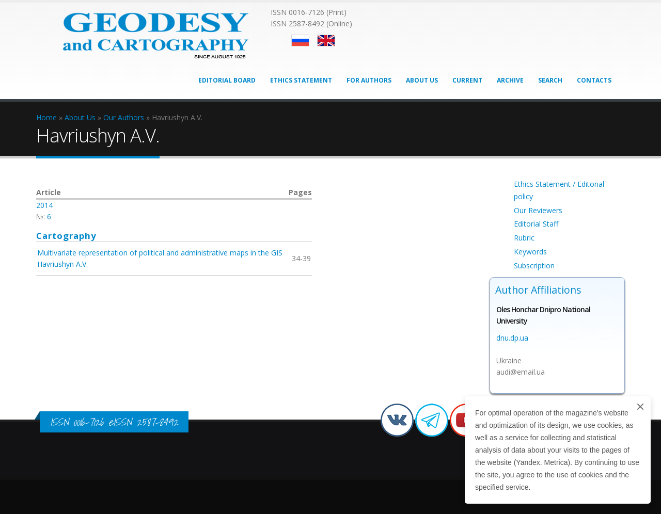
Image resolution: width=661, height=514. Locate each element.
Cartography (66, 236)
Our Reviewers (538, 210)
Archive (510, 80)
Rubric (524, 238)
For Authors (369, 80)
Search (550, 80)
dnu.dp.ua (512, 338)
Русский (300, 40)
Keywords (530, 251)
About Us (422, 80)
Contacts (594, 80)
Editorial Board (227, 80)
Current (467, 80)
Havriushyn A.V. (62, 264)
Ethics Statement (301, 80)
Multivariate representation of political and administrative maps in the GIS (159, 253)
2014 (44, 205)
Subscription (534, 265)
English (326, 40)
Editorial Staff (536, 224)
